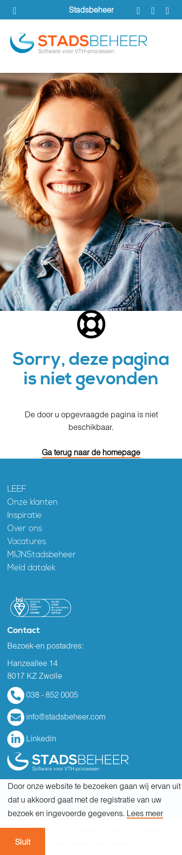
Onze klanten (32, 502)
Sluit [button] (22, 842)
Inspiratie (24, 516)
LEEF (16, 489)
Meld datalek (31, 568)
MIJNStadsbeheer (41, 555)
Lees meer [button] (145, 813)
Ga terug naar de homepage (91, 452)
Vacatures (26, 542)
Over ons (24, 529)
